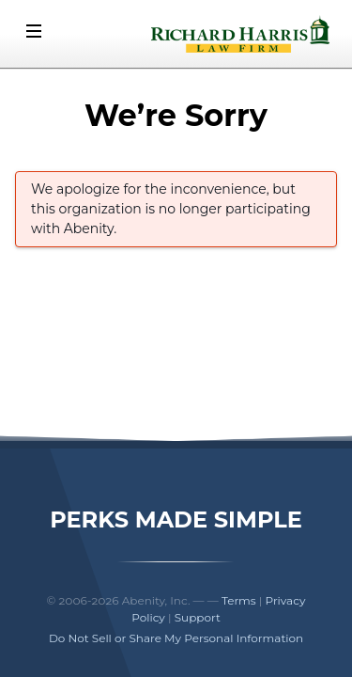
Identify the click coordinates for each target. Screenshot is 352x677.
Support (198, 617)
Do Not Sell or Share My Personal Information (176, 638)
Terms (239, 600)
